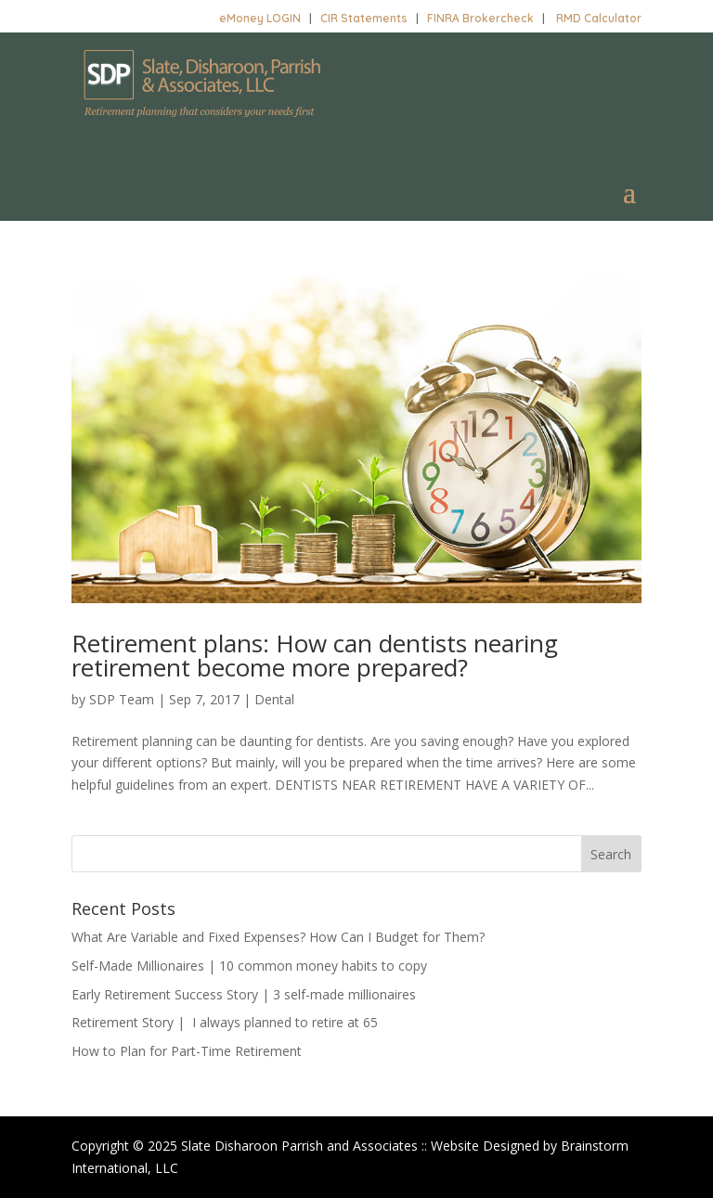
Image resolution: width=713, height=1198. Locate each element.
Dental (274, 699)
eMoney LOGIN (260, 18)
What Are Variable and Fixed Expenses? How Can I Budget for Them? (278, 937)
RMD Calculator (599, 18)
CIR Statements (364, 18)
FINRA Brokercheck (480, 18)
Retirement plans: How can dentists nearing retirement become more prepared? (314, 655)
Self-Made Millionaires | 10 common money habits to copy (249, 965)
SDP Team (121, 699)
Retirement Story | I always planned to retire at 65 (224, 1022)
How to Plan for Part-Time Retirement (186, 1051)
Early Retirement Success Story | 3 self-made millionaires (243, 994)
